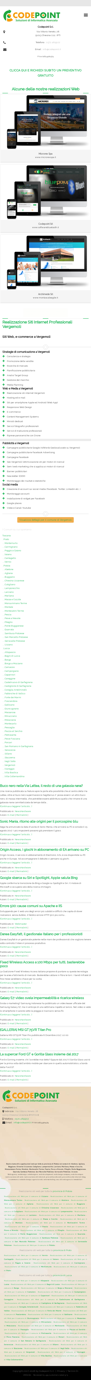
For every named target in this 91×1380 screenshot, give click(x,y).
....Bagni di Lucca (11, 656)
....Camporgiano (10, 671)
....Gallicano (8, 705)
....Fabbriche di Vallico (13, 693)
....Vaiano (6, 554)
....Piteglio (7, 622)
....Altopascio (9, 652)
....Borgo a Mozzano (12, 663)
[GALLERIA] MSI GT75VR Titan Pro (25, 1030)
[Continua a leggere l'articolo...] (16, 806)
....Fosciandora (9, 701)
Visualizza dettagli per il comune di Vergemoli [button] (45, 520)
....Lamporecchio (11, 588)
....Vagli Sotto (9, 761)
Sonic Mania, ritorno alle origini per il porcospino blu (39, 821)
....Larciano (8, 592)
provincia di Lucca (62, 1275)
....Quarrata (8, 629)
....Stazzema (8, 757)
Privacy (61, 1371)
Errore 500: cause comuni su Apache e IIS (31, 906)
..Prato (5, 539)
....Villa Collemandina (13, 776)
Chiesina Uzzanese (19, 1115)
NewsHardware (23, 811)
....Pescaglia (8, 727)
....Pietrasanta (9, 735)
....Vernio (6, 562)
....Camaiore (8, 667)
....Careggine (8, 678)
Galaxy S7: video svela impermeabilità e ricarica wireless (42, 998)
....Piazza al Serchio (12, 731)
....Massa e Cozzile (11, 599)
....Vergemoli (8, 765)
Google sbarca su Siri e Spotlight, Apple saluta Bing (39, 878)
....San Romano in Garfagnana (17, 746)
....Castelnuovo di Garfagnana (17, 682)
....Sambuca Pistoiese (13, 633)
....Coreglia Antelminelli (14, 690)
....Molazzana (9, 720)
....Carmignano (9, 547)
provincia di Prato (62, 1250)
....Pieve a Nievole (11, 618)
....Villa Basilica (10, 772)
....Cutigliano (8, 584)
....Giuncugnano (10, 708)
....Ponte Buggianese (12, 626)
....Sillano (7, 753)
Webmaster (21, 924)
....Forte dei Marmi (11, 697)
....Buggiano (8, 577)
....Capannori (8, 675)
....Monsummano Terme (14, 603)
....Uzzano (7, 644)
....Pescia (6, 614)
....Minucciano (9, 716)
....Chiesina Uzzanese (13, 580)
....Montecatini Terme (13, 611)
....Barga (6, 660)
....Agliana (7, 573)
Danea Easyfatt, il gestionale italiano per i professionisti (41, 934)
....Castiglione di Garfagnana (16, 686)
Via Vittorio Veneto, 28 (26, 1111)
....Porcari (7, 742)
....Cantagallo (9, 558)
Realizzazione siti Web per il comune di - (27, 1196)
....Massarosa (9, 712)
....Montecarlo (9, 723)
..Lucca (6, 648)
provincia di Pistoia (62, 1191)
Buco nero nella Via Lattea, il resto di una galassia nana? (41, 786)
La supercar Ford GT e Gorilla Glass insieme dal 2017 (39, 1054)
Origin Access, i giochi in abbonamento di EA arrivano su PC (44, 850)
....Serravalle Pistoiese (13, 641)
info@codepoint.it (52, 49)
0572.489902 (53, 42)
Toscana (6, 535)
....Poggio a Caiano (11, 550)
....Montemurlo (9, 543)
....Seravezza (9, 750)
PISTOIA (34, 1115)
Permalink (21, 815)
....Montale (7, 607)
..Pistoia (6, 565)
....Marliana (8, 596)
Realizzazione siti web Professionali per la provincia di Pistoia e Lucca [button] (45, 313)
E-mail (11, 815)
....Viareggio (8, 769)
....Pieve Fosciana (11, 739)
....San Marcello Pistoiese (15, 637)
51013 (5, 1115)
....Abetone (7, 569)
